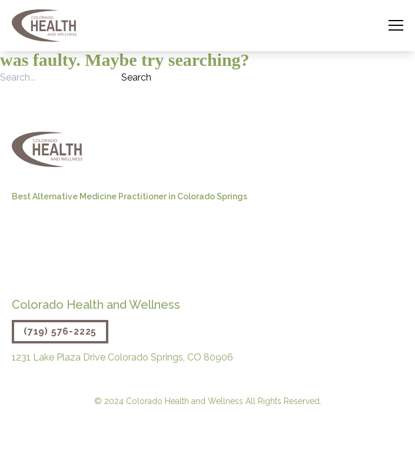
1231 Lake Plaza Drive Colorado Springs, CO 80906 (122, 357)
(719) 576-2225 (60, 331)
